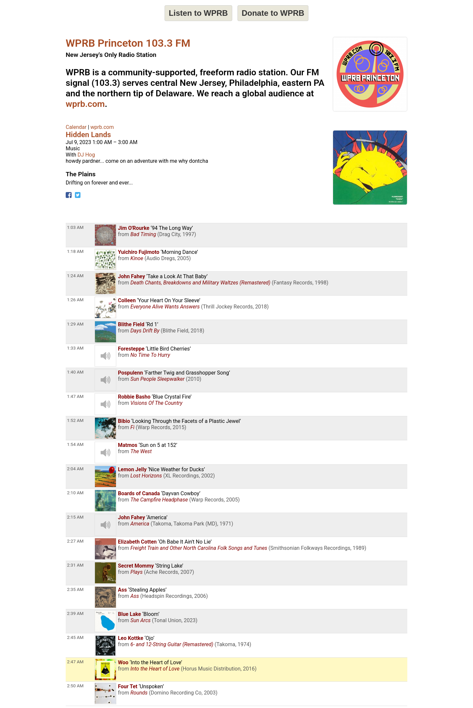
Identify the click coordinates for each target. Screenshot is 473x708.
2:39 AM (75, 613)
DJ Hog (86, 155)
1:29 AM (75, 324)
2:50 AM (75, 685)
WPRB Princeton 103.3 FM (128, 43)
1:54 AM (75, 444)
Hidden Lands (88, 134)
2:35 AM (75, 589)
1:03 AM (75, 227)
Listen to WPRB (198, 13)
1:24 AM (75, 275)
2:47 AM (75, 661)
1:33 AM (75, 348)
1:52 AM (75, 420)
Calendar (76, 127)
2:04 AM (75, 468)
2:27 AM (75, 541)
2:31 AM (75, 565)
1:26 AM (75, 299)
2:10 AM (75, 492)
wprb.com (85, 104)
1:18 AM (75, 251)
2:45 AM (75, 637)
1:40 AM (75, 372)
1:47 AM (75, 396)
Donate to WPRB (273, 13)
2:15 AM (75, 517)
